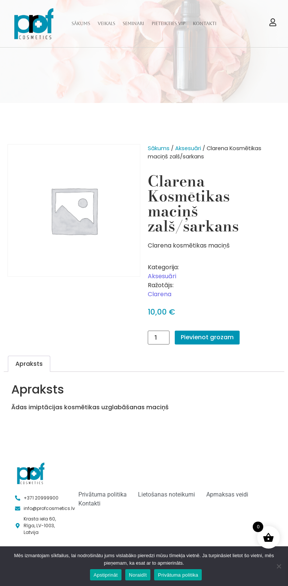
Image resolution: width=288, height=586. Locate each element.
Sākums (81, 23)
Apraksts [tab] (29, 363)
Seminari (133, 23)
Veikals (106, 23)
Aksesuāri (188, 148)
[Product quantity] (159, 337)
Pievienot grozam (207, 337)
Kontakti (204, 23)
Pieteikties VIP (168, 23)
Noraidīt (138, 575)
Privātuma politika (178, 575)
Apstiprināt (106, 575)
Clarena (159, 294)
